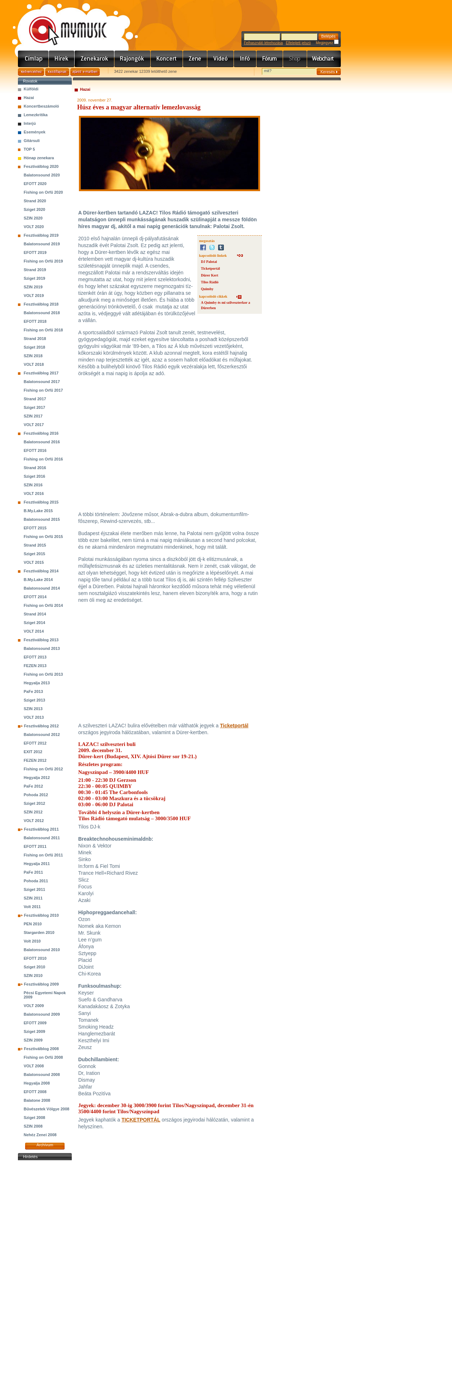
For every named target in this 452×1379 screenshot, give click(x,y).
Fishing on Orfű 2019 (43, 261)
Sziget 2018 (34, 347)
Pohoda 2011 (36, 881)
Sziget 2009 (34, 1031)
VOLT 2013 (34, 717)
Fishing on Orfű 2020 (43, 192)
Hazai (29, 97)
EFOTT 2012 (35, 743)
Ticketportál (210, 268)
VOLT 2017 (34, 424)
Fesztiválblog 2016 (41, 433)
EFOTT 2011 (35, 846)
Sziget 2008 (34, 1117)
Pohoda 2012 (36, 795)
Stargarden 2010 (39, 932)
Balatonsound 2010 (42, 950)
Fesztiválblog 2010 (41, 915)
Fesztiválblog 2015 (41, 502)
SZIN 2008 (33, 1126)
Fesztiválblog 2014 (41, 571)
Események (35, 132)
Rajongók (132, 59)
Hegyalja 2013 (37, 683)
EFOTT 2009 (35, 1023)
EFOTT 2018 (35, 321)
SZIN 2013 (33, 709)
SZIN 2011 (33, 898)
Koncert (167, 59)
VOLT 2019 (34, 295)
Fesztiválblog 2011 (41, 829)
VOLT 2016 (34, 493)
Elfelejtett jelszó (298, 43)
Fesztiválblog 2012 (41, 726)
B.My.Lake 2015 (38, 511)
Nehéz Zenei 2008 (40, 1135)
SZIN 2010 (33, 975)
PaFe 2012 (33, 786)
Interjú (30, 123)
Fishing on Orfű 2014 (43, 605)
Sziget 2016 (34, 476)
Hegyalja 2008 (37, 1083)
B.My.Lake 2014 (38, 579)
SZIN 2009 (33, 1040)
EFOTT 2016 (35, 450)
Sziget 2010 (34, 967)
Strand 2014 (35, 614)
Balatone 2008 (37, 1100)
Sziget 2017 (34, 407)
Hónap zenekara (39, 158)
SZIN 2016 (33, 485)
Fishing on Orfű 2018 (43, 330)
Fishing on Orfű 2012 (43, 769)
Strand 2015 (35, 545)
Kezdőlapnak (57, 72)
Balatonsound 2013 (42, 648)
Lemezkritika (36, 115)
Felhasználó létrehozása (263, 43)
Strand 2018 (35, 338)
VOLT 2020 (34, 227)
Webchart (324, 59)
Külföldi (31, 89)
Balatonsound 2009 (42, 1014)
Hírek (62, 59)
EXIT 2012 (33, 752)
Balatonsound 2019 (42, 244)
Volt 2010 (32, 941)
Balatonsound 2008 (42, 1074)
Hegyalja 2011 (37, 863)
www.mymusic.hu (62, 23)
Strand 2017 (35, 399)
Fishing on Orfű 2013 (43, 674)
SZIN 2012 (33, 812)
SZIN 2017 (33, 416)
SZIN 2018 (33, 356)
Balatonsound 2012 (42, 734)
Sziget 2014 (34, 622)
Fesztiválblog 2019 (41, 235)
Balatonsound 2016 (42, 442)
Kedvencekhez (31, 72)
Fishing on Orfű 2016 (43, 459)
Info (245, 59)
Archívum (45, 1145)
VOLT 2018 (34, 364)
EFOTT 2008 (35, 1092)
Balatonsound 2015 (42, 519)
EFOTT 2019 (35, 252)
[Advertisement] (44, 1269)
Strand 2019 (35, 270)
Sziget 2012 (34, 803)
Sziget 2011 (34, 889)
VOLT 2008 (34, 1066)
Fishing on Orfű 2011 (43, 855)
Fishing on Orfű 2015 (43, 536)
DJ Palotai (209, 262)
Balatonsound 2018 (42, 313)
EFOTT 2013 (35, 657)
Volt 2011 (32, 907)
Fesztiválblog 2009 (41, 984)
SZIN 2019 (33, 287)
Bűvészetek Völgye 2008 (46, 1109)
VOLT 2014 (34, 631)
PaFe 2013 (33, 691)
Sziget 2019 (34, 278)
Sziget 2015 (34, 554)
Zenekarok (94, 59)
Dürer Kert (209, 275)
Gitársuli (32, 140)
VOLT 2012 (34, 820)
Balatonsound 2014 (42, 588)
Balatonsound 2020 (42, 175)
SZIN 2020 (33, 218)
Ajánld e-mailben (85, 72)
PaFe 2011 (33, 872)
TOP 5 (29, 149)
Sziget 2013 (34, 700)
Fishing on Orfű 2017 (43, 390)
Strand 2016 (35, 468)
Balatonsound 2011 (42, 838)
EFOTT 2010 (35, 958)
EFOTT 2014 (35, 597)
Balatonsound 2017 (42, 381)
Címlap (33, 59)
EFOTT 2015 (35, 528)
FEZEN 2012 (35, 760)
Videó (220, 59)
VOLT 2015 (34, 562)
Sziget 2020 (34, 209)
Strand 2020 (35, 201)
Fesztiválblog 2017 (41, 373)
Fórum (269, 59)
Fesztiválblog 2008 (41, 1049)
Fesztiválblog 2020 (41, 166)
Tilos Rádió (209, 282)
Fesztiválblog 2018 (41, 304)
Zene (195, 59)
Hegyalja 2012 (37, 777)
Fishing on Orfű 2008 (43, 1057)
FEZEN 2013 (35, 665)
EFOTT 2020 (35, 183)
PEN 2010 (33, 924)
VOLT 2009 (34, 1005)
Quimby (207, 289)
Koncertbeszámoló (41, 106)
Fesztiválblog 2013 (41, 640)
